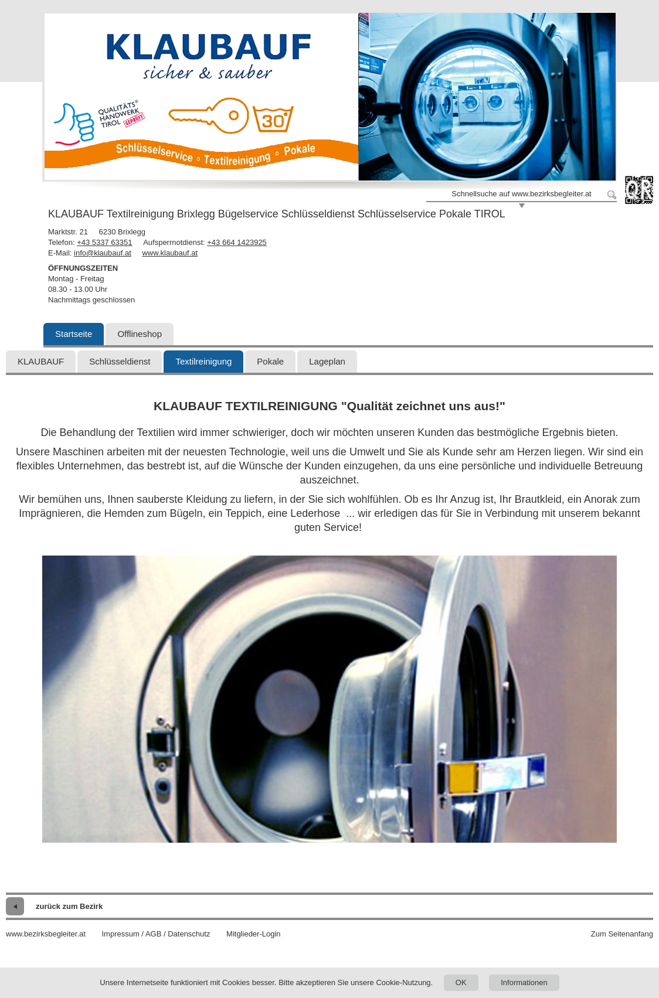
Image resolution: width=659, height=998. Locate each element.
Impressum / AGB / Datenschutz (155, 933)
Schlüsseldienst (119, 361)
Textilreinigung (203, 361)
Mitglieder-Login (253, 933)
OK (461, 982)
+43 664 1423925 (237, 242)
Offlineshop (139, 334)
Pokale (270, 361)
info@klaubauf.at (102, 252)
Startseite (73, 334)
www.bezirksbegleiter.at (46, 933)
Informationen (524, 982)
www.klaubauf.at (170, 252)
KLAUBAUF (41, 361)
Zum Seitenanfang (622, 933)
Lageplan (327, 361)
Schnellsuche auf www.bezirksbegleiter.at (521, 193)
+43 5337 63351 (104, 242)
